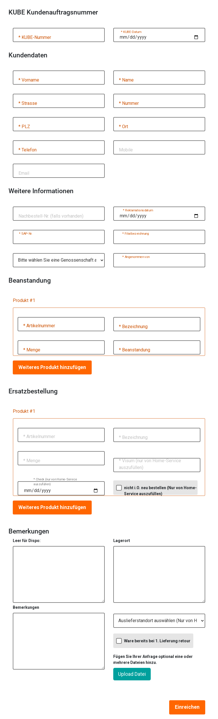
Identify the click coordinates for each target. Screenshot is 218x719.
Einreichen (187, 707)
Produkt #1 (24, 300)
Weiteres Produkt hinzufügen (52, 367)
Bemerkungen (26, 607)
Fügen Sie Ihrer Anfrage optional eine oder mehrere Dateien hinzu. (153, 659)
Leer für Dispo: (27, 540)
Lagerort (121, 540)
